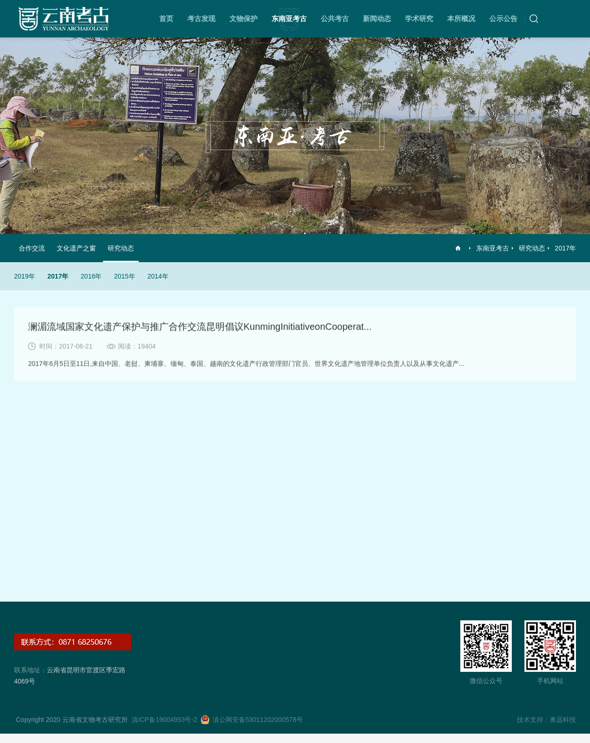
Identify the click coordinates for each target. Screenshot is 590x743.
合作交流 (32, 248)
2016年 (91, 276)
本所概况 (461, 18)
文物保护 (243, 18)
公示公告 (503, 18)
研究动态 (532, 248)
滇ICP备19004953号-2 (164, 719)
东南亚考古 (289, 18)
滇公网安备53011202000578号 (258, 719)
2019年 (24, 276)
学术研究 (419, 18)
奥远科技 (563, 719)
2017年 (565, 248)
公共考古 (335, 18)
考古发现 (201, 18)
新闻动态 (377, 18)
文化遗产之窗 (76, 248)
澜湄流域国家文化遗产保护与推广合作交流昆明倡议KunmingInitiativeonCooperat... (200, 327)
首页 (166, 18)
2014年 (158, 276)
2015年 (124, 276)
